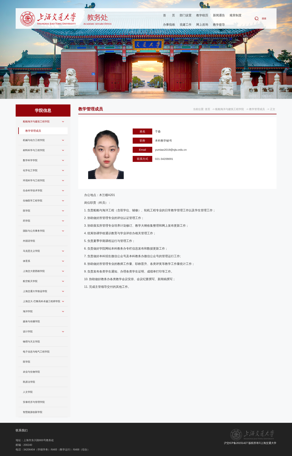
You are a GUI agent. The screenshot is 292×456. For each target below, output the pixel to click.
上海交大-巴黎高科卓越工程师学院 (41, 301)
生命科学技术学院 (32, 190)
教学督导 (219, 24)
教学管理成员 (33, 130)
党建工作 (186, 24)
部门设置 (186, 15)
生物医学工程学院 (32, 200)
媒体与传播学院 (31, 321)
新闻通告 (219, 15)
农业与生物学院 (31, 371)
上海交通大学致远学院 (35, 291)
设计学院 (28, 331)
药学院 (26, 220)
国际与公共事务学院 (34, 230)
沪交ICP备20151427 (236, 442)
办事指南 (169, 24)
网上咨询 (202, 24)
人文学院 (28, 392)
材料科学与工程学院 (34, 150)
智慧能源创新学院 (32, 412)
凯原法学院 (29, 381)
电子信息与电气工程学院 (36, 351)
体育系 (26, 261)
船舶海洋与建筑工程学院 (36, 121)
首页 (169, 15)
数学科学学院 (30, 160)
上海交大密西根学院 (34, 271)
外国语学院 (29, 240)
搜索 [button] (264, 19)
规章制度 (236, 15)
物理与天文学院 (31, 341)
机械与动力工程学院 (34, 140)
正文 (272, 109)
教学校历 (202, 15)
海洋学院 (28, 311)
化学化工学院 (30, 170)
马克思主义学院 (31, 251)
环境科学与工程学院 (34, 180)
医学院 (26, 210)
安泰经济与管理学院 (34, 402)
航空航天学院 (30, 281)
